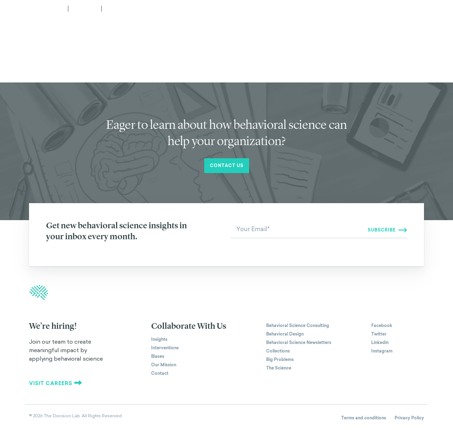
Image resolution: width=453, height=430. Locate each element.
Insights (159, 339)
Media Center (45, 8)
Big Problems (280, 359)
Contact (414, 28)
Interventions (165, 348)
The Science (278, 368)
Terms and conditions (363, 418)
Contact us (226, 165)
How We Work (207, 28)
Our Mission (163, 365)
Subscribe (120, 8)
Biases (157, 356)
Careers (85, 8)
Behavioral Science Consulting (297, 325)
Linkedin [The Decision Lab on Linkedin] (380, 342)
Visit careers (55, 383)
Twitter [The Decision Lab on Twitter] (378, 334)
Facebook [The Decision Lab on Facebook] (381, 325)
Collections (278, 351)
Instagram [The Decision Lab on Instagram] (381, 351)
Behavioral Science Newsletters (298, 342)
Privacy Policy (409, 418)
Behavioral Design (285, 334)
